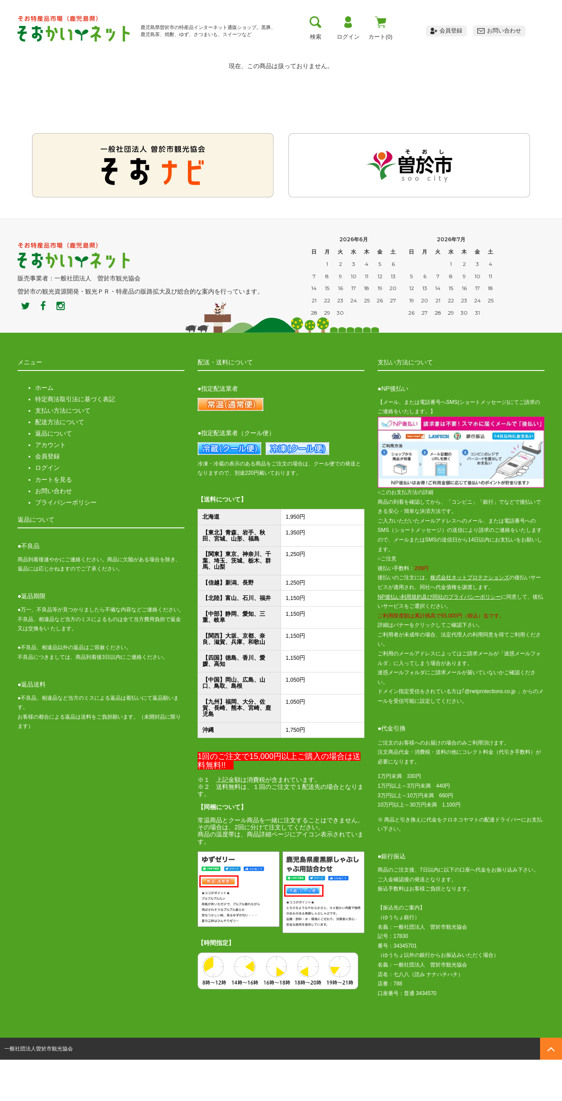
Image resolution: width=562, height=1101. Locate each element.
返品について (53, 474)
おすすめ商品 (347, 50)
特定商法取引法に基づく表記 (75, 440)
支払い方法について (62, 451)
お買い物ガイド (272, 50)
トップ (47, 50)
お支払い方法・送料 (197, 50)
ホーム (44, 428)
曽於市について (122, 50)
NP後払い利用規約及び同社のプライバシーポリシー (439, 638)
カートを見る (53, 520)
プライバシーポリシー (66, 543)
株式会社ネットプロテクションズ (469, 619)
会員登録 (47, 497)
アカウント (50, 486)
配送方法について (59, 463)
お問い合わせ (53, 531)
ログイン (47, 508)
